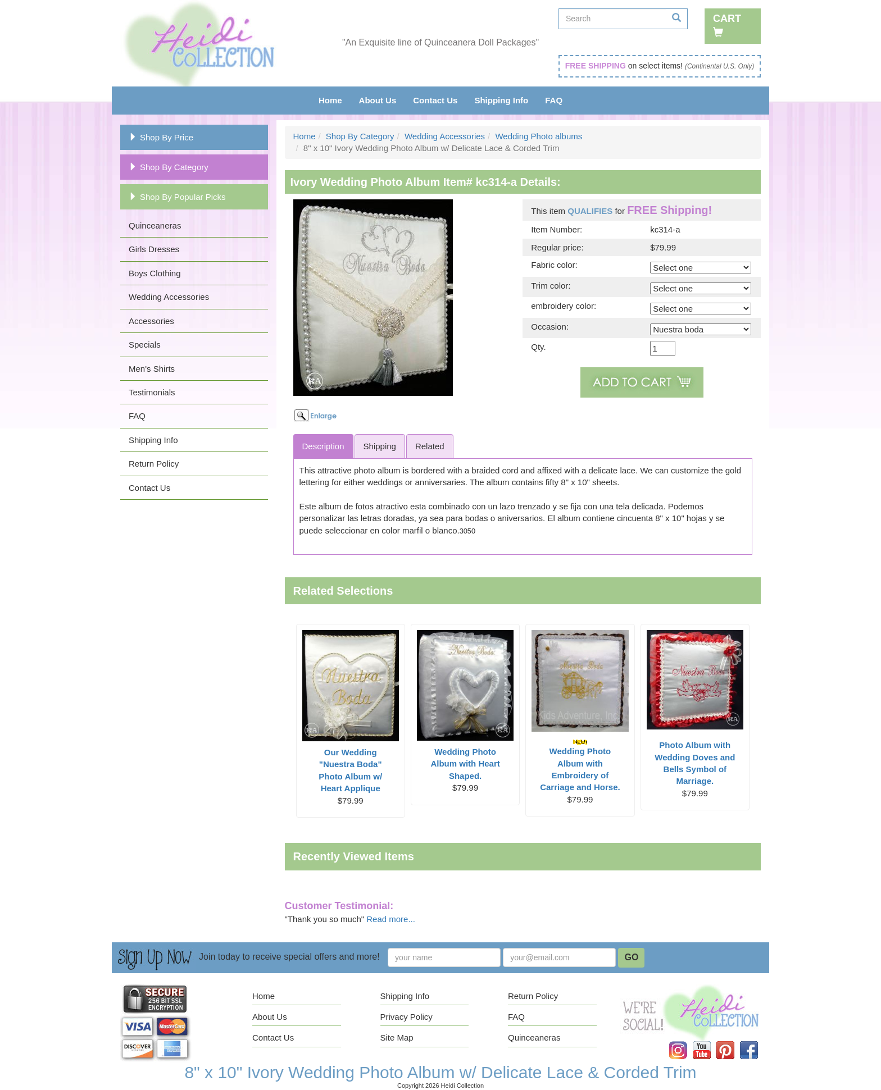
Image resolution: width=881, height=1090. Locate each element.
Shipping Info (501, 100)
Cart (727, 25)
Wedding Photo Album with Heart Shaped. (464, 764)
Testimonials (152, 392)
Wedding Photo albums (538, 136)
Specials (145, 344)
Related (429, 446)
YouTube (710, 1041)
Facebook (757, 1041)
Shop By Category (168, 167)
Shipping (380, 446)
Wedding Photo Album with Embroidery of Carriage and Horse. (580, 765)
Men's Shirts (152, 368)
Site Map (397, 1037)
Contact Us (435, 100)
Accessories (151, 321)
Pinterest (733, 1041)
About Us (378, 100)
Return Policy (154, 463)
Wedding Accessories (169, 297)
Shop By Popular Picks (177, 197)
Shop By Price (161, 137)
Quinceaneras (155, 225)
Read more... (390, 919)
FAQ (553, 100)
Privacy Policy (406, 1016)
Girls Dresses (154, 249)
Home (330, 100)
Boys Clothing (155, 273)
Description (323, 446)
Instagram (686, 1041)
